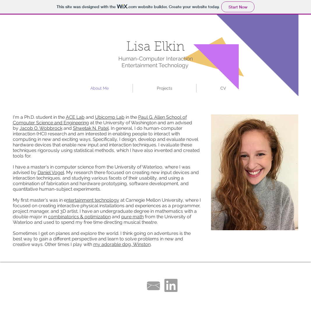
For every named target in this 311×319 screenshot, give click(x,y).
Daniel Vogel (51, 172)
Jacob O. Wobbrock (41, 128)
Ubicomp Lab (109, 117)
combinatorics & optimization (79, 216)
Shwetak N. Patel (91, 128)
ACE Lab (75, 117)
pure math (132, 216)
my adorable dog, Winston (122, 244)
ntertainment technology (92, 200)
